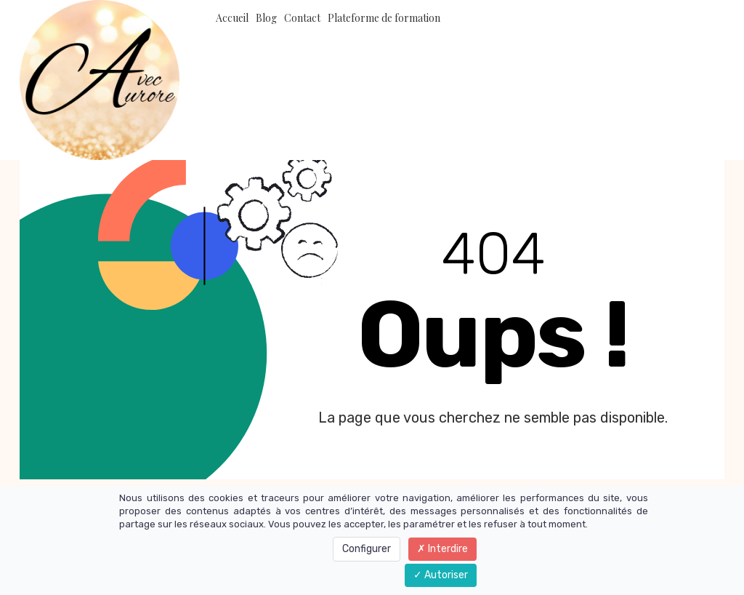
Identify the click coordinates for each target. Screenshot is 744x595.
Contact (302, 18)
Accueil (232, 18)
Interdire (442, 549)
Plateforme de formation (384, 18)
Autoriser (440, 575)
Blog (266, 18)
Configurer (366, 549)
